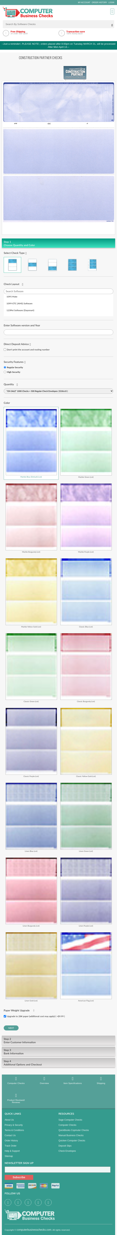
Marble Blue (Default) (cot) (31, 443)
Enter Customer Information (58, 1040)
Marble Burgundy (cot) (31, 518)
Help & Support (12, 1154)
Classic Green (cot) (31, 667)
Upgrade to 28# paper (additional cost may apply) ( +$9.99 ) (36, 1016)
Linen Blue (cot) (31, 817)
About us (9, 1122)
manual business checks (71, 1138)
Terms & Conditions (14, 1133)
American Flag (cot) (86, 967)
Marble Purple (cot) (86, 518)
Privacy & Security (14, 1128)
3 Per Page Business (72, 265)
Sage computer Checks (70, 1122)
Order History (99, 2)
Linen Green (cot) (86, 817)
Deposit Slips (65, 1148)
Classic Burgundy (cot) (86, 667)
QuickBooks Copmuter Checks (73, 1133)
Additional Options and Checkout (58, 1063)
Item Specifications (72, 1080)
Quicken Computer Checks (71, 1143)
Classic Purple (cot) (31, 742)
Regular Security (15, 367)
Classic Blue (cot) (86, 593)
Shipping (101, 1080)
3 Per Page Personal (92, 265)
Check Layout (11, 284)
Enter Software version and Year (22, 325)
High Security (13, 372)
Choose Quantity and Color (58, 243)
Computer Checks (16, 1080)
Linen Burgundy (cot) (31, 892)
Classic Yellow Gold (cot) (86, 742)
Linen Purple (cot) (86, 892)
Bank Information (58, 1051)
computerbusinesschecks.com (34, 1232)
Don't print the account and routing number (28, 349)
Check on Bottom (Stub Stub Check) (52, 265)
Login (111, 2)
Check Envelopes (67, 1154)
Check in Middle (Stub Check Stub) (32, 265)
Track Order (11, 1148)
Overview (44, 1080)
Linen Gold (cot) (31, 967)
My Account (84, 2)
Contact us (10, 1138)
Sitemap (9, 1159)
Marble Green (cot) (86, 443)
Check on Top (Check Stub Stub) (12, 265)
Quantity (9, 384)
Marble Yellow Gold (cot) (31, 593)
